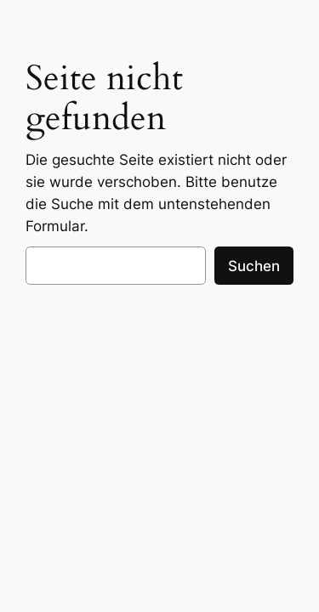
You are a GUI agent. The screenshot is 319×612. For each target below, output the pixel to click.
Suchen (254, 266)
